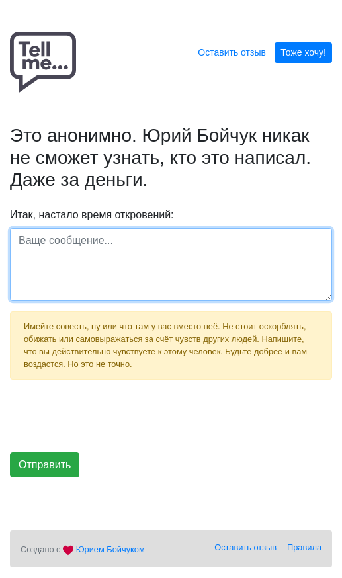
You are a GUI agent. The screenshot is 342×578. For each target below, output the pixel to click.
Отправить (45, 464)
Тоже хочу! (303, 52)
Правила (304, 547)
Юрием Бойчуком (110, 549)
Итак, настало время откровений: (92, 214)
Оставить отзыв (232, 52)
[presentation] (110, 416)
